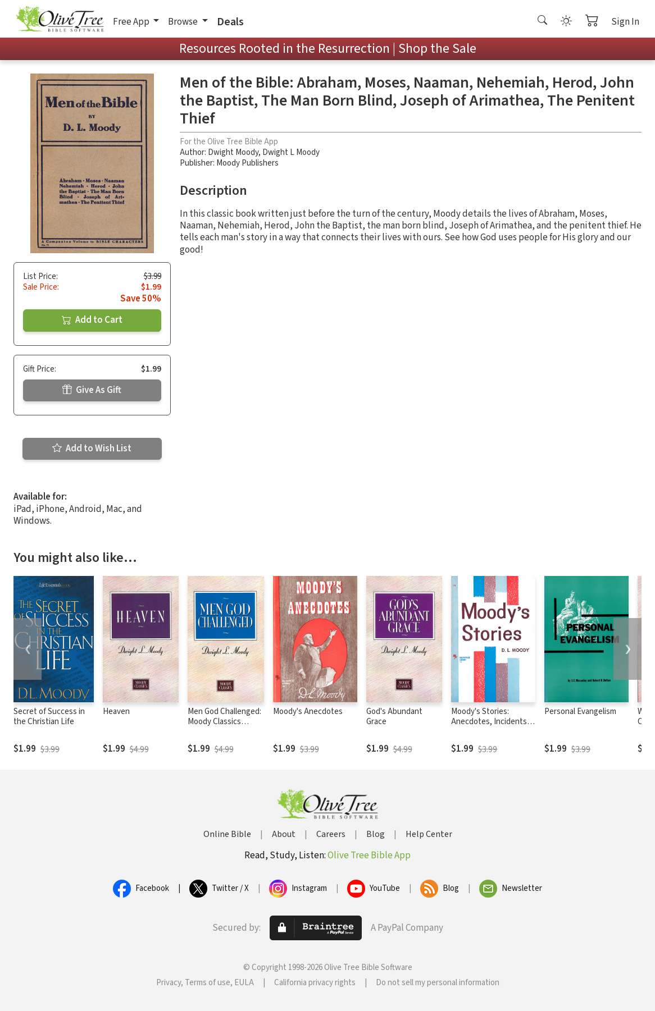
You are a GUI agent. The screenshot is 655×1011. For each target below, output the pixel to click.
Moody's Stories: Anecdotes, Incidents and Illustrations (489, 722)
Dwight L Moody (291, 152)
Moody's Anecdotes (308, 711)
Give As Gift (91, 390)
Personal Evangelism (580, 711)
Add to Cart (92, 320)
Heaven (116, 711)
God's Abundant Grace (394, 717)
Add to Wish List (91, 448)
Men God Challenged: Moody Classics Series (224, 722)
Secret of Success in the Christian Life (49, 717)
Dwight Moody (233, 152)
